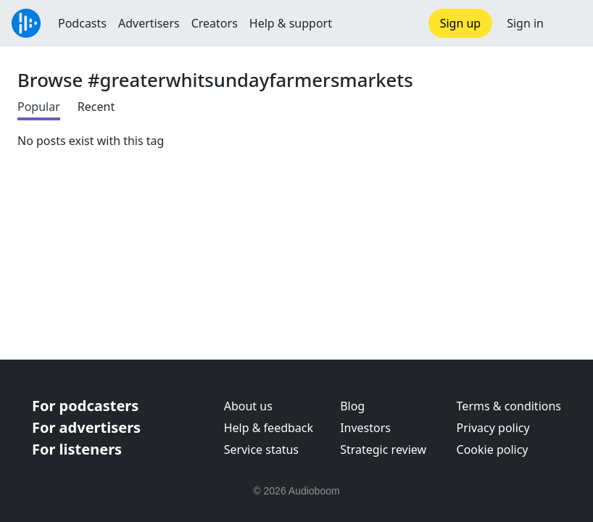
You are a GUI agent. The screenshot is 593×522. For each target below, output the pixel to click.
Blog (352, 406)
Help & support (290, 23)
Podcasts (82, 23)
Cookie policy (492, 449)
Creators (214, 23)
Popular (38, 107)
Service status (261, 449)
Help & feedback (268, 428)
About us (248, 406)
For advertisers (86, 427)
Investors (365, 428)
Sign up (460, 23)
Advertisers (149, 23)
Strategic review (383, 449)
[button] (568, 23)
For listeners (77, 449)
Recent (96, 107)
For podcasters (85, 405)
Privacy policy (493, 428)
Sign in (525, 23)
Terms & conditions (509, 406)
